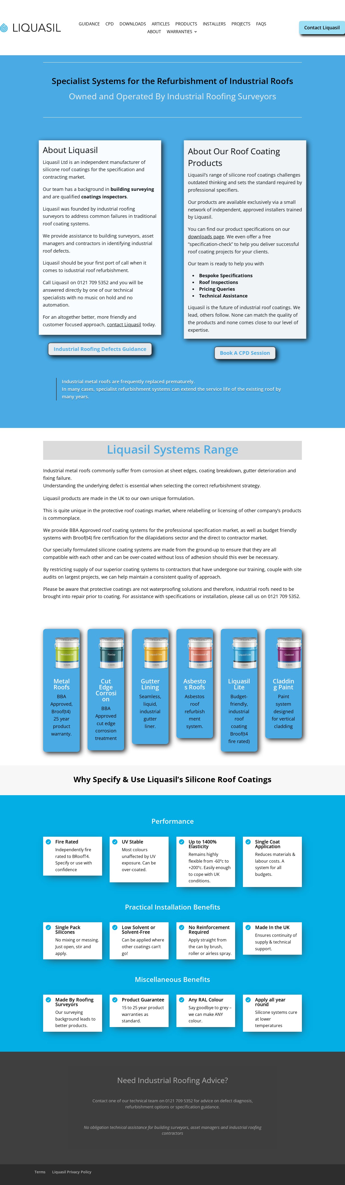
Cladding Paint (283, 684)
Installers (214, 24)
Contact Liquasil (322, 27)
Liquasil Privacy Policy (71, 1171)
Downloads (133, 24)
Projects (240, 24)
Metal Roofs (62, 684)
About (154, 32)
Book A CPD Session (291, 352)
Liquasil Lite (239, 684)
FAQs (261, 24)
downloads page (252, 236)
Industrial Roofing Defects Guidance (53, 348)
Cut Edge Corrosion (106, 690)
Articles (161, 24)
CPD (109, 24)
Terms (40, 1171)
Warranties (179, 32)
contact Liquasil (78, 324)
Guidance (89, 24)
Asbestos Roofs (194, 684)
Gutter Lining (150, 684)
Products (186, 24)
